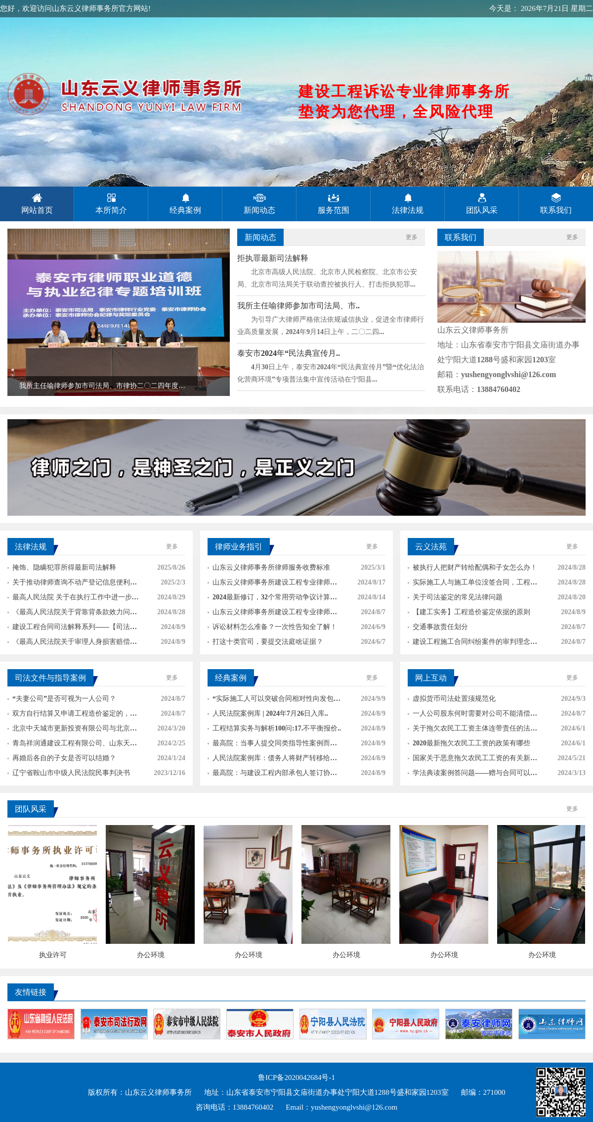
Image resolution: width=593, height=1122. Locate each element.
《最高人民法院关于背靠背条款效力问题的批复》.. (72, 614)
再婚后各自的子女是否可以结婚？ (61, 758)
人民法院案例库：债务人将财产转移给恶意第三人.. (272, 760)
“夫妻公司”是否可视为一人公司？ (61, 698)
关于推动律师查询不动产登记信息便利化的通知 (72, 584)
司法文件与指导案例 (50, 678)
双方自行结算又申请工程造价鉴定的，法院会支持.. (72, 715)
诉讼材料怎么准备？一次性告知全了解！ (272, 627)
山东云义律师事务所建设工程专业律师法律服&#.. (272, 614)
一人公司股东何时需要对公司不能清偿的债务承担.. (472, 715)
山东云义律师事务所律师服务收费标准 (269, 567)
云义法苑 (431, 546)
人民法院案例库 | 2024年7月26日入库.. (268, 713)
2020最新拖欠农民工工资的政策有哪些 (469, 743)
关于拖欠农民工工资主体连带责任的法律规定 (472, 730)
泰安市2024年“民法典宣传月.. (288, 353)
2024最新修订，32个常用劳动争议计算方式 (272, 599)
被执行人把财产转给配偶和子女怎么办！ (472, 567)
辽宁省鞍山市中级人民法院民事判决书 (68, 773)
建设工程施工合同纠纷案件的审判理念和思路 (472, 643)
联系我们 (460, 237)
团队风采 (30, 809)
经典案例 (231, 678)
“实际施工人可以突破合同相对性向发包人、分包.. (271, 700)
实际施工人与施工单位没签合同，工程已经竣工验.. (472, 584)
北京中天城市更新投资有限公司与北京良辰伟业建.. (72, 730)
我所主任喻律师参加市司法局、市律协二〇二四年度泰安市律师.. (96, 389)
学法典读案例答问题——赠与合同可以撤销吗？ (472, 775)
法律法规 (30, 546)
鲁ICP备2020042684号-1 (296, 1077)
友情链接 (30, 992)
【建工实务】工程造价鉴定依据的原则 (469, 612)
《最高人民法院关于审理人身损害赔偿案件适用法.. (72, 643)
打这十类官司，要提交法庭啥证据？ (265, 641)
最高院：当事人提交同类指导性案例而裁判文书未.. (272, 745)
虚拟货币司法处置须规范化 (452, 698)
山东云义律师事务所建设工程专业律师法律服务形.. (272, 584)
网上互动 (431, 678)
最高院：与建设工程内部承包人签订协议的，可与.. (272, 775)
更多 (412, 237)
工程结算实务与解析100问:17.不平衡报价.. (274, 728)
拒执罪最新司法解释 (272, 258)
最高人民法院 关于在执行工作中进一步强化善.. (73, 599)
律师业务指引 (238, 546)
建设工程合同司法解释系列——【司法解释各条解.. (72, 628)
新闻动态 (260, 237)
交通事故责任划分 (438, 627)
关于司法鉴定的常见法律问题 (455, 597)
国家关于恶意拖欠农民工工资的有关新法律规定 (472, 760)
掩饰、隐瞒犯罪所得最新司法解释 (61, 567)
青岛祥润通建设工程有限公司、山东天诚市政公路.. (72, 745)
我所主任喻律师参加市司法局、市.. (298, 305)
